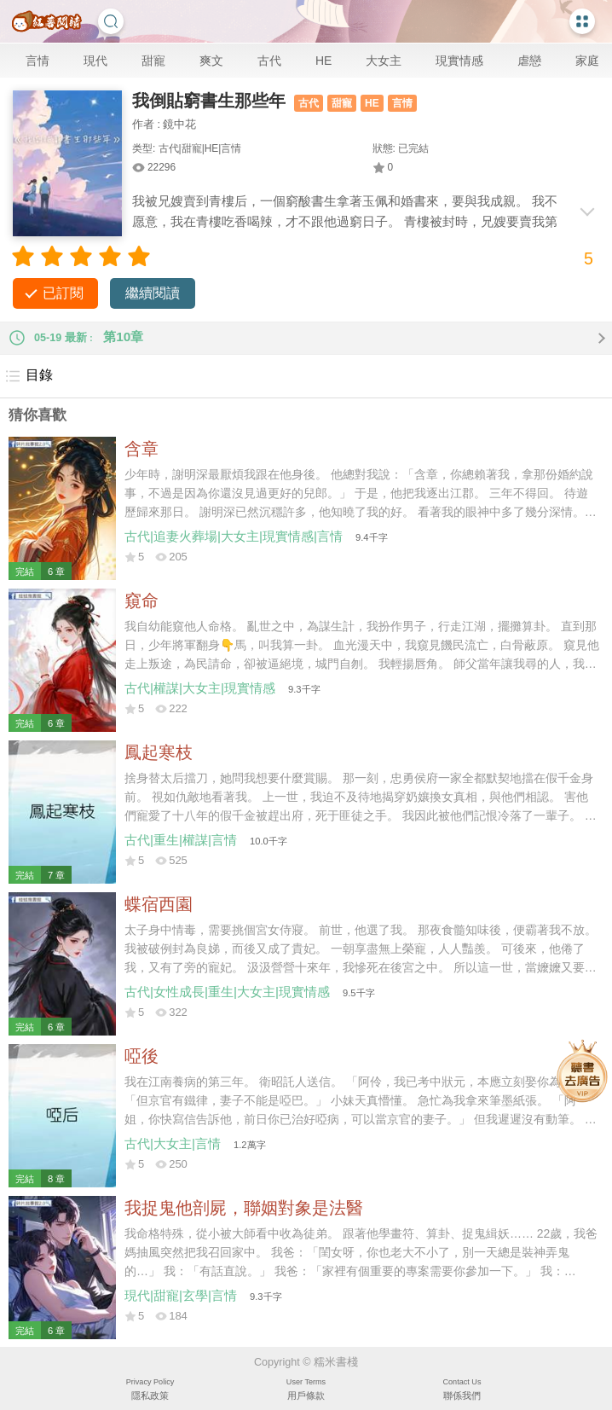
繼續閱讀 (152, 293)
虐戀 (529, 60)
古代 (269, 60)
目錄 (28, 376)
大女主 (383, 60)
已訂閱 (63, 293)
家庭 (587, 60)
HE (323, 60)
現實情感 (459, 60)
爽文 (211, 60)
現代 (95, 60)
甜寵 (153, 60)
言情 (37, 60)
